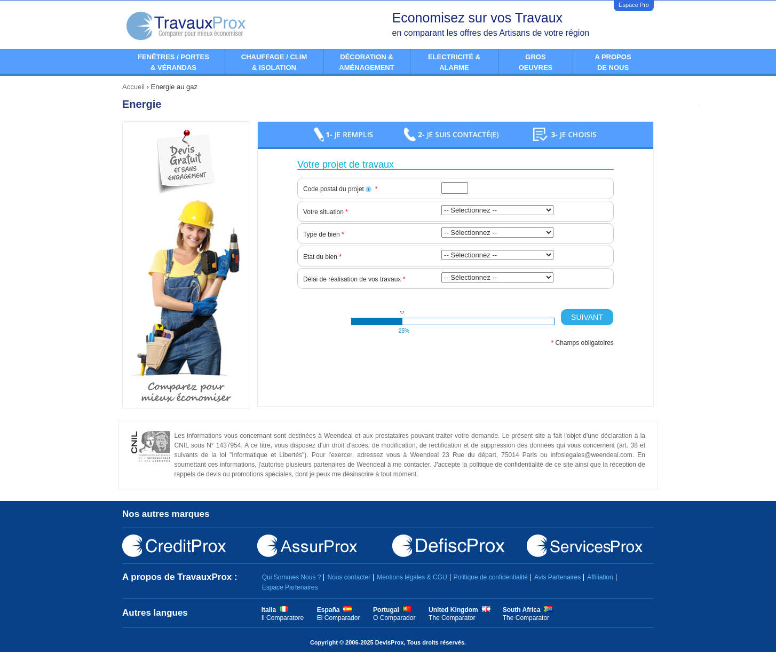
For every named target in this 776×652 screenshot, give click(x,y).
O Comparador (394, 618)
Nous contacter (348, 577)
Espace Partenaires (290, 587)
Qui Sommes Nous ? (291, 577)
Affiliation (600, 577)
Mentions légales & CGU (412, 577)
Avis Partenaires (557, 577)
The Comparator (452, 618)
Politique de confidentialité (491, 577)
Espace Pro (634, 5)
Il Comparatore (283, 618)
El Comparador (338, 618)
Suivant (587, 317)
